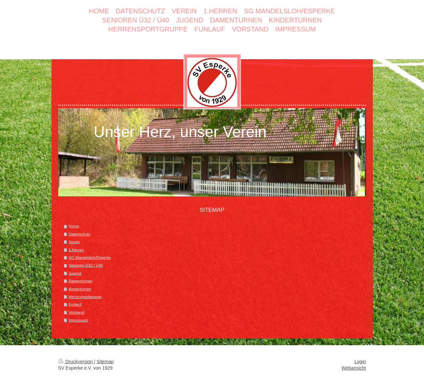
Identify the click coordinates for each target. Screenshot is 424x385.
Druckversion (76, 361)
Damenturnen (80, 281)
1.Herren (76, 250)
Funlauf (75, 304)
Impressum (78, 320)
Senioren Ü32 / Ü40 (86, 265)
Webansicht (354, 368)
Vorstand (76, 312)
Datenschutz (79, 234)
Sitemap (105, 361)
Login (360, 361)
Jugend (75, 273)
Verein (74, 241)
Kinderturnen (80, 289)
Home (74, 226)
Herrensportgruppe (85, 296)
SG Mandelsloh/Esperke (90, 257)
